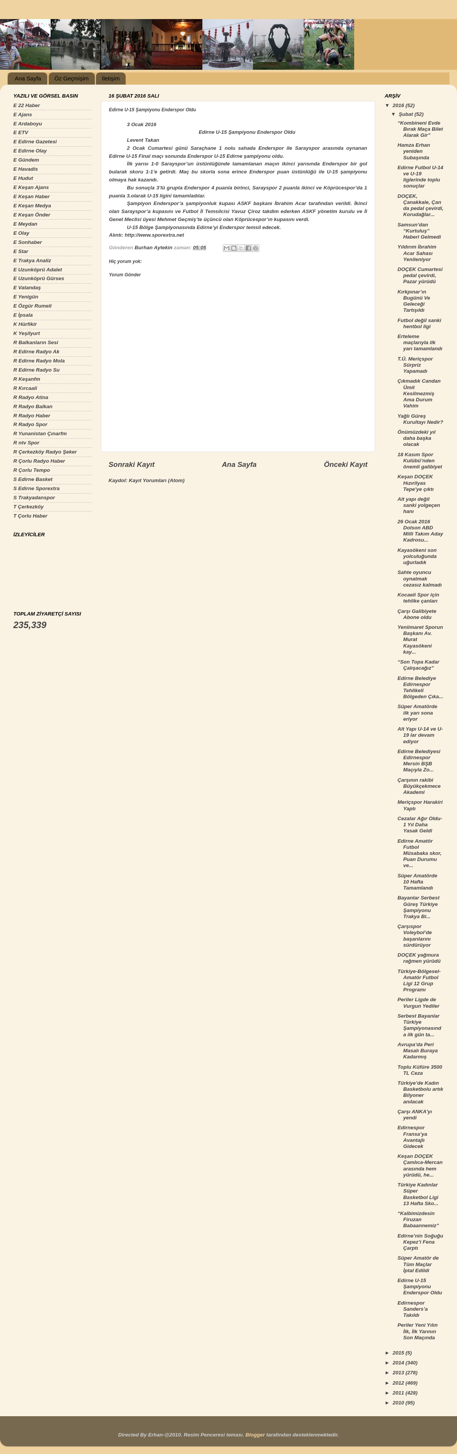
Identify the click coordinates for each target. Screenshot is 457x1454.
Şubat (406, 114)
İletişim (111, 78)
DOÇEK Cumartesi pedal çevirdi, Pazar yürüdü (420, 275)
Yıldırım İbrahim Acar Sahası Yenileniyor (417, 253)
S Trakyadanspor (34, 497)
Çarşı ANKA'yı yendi (415, 1115)
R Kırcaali (25, 388)
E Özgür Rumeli (32, 306)
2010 (399, 1403)
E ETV (20, 132)
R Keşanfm (26, 379)
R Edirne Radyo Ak (36, 351)
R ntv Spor (26, 443)
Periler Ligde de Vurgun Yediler (418, 1002)
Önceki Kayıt (346, 464)
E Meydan (25, 224)
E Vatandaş (27, 287)
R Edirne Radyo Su (36, 370)
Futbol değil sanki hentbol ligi (419, 323)
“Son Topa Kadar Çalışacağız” (418, 665)
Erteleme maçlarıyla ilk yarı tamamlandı (420, 342)
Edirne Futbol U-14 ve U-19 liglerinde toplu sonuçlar (420, 177)
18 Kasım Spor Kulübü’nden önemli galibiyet (420, 461)
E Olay (21, 233)
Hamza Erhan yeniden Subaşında (414, 151)
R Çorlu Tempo (31, 470)
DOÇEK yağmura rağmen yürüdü (419, 958)
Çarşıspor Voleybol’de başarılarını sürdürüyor (415, 935)
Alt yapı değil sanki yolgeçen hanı (419, 505)
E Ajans (22, 114)
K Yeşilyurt (26, 333)
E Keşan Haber (31, 196)
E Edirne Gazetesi (35, 141)
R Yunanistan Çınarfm (40, 433)
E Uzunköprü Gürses (38, 278)
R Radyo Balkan (33, 406)
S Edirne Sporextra (36, 488)
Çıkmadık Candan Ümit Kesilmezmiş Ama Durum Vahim (419, 393)
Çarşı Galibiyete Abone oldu (417, 614)
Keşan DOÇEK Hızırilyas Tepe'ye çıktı (416, 483)
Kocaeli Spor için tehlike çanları (418, 598)
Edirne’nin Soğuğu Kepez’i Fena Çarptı (420, 1242)
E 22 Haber (26, 105)
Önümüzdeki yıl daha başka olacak (417, 438)
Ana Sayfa (28, 78)
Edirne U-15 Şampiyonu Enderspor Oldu (420, 1286)
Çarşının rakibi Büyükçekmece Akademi (419, 786)
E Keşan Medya (32, 205)
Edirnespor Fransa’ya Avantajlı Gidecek (412, 1137)
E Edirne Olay (30, 151)
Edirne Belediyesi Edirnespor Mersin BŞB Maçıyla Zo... (419, 761)
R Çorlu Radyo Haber (39, 461)
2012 (399, 1383)
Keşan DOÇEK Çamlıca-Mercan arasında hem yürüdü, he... (420, 1165)
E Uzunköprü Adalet (37, 270)
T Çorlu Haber (30, 516)
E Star (20, 251)
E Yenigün (25, 297)
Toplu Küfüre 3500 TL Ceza (420, 1070)
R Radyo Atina (30, 397)
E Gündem (26, 160)
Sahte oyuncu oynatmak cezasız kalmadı (420, 578)
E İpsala (23, 315)
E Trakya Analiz (32, 260)
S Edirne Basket (33, 479)
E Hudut (23, 178)
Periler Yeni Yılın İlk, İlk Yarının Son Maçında (418, 1331)
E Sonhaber (27, 242)
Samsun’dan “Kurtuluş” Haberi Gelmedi (419, 231)
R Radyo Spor (30, 424)
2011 (399, 1393)
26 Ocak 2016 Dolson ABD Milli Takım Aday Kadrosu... (420, 531)
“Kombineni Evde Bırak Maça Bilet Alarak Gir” (420, 129)
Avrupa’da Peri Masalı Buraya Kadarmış (418, 1051)
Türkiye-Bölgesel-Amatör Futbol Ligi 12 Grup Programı (419, 980)
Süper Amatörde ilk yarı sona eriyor (418, 712)
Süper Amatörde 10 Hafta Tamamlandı (418, 882)
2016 (399, 105)
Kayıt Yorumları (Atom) (156, 480)
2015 (399, 1353)
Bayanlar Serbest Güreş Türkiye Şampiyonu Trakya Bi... (418, 907)
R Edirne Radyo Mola (39, 361)
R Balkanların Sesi (35, 342)
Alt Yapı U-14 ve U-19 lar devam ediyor (420, 735)
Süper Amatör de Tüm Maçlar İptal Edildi (418, 1264)
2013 (399, 1372)
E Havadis (25, 169)
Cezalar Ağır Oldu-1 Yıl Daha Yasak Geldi (420, 825)
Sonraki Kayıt (132, 464)
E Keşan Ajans (31, 187)
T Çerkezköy (28, 507)
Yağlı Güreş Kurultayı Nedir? (420, 419)
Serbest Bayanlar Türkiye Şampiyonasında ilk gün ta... (419, 1025)
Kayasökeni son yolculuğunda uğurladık (417, 556)
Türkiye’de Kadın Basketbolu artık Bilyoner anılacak (420, 1092)
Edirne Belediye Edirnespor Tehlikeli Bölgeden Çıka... (420, 687)
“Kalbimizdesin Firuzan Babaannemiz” (418, 1219)
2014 (399, 1363)
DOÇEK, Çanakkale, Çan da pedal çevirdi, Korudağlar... (421, 205)
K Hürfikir (25, 324)
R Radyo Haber (31, 415)
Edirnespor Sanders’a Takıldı (413, 1309)
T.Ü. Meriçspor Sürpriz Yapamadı (415, 365)
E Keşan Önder (31, 215)
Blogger (255, 1435)
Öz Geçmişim (71, 78)
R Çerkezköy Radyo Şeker (45, 452)
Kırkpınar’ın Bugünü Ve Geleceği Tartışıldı (414, 301)
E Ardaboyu (27, 124)
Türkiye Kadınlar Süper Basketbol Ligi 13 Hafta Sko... (418, 1194)
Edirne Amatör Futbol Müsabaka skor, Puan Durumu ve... (420, 853)
